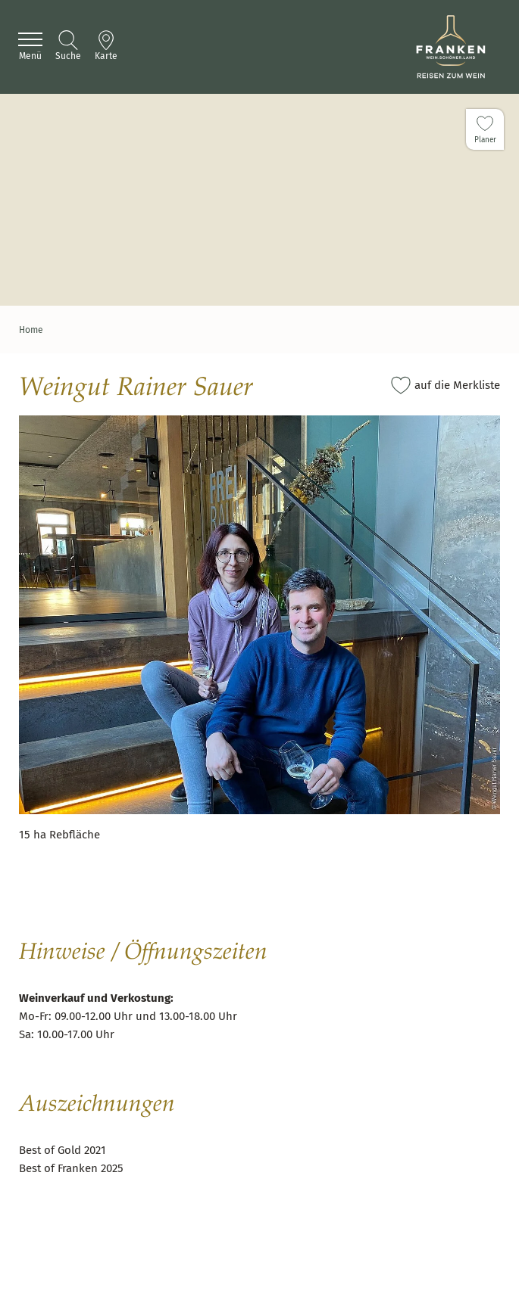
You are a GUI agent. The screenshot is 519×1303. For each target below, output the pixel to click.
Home (31, 330)
